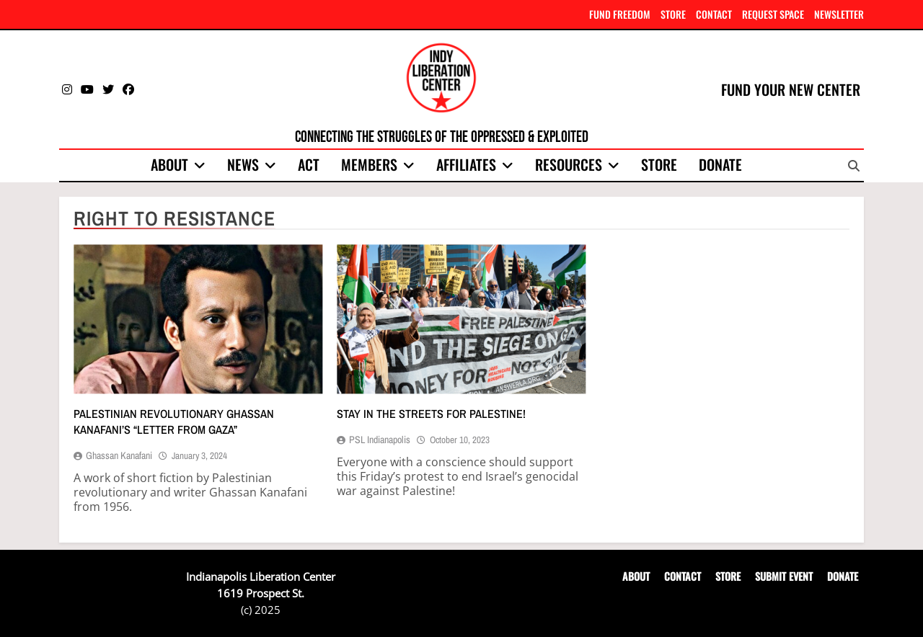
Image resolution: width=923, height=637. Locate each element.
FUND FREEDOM (619, 14)
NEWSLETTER (839, 14)
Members (369, 164)
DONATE (842, 576)
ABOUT (636, 576)
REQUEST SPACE (773, 14)
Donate (720, 164)
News (243, 164)
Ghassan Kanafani (119, 455)
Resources (568, 164)
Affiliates (466, 164)
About (169, 164)
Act (308, 164)
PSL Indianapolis (379, 439)
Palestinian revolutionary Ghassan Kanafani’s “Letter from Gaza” (174, 421)
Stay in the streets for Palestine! (431, 414)
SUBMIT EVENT (784, 576)
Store (659, 164)
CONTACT (714, 14)
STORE (673, 14)
